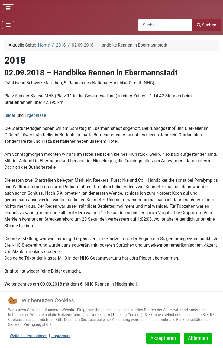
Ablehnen (198, 338)
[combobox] (165, 25)
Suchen (206, 25)
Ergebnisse (35, 115)
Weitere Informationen (28, 336)
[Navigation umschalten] (8, 8)
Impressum (60, 336)
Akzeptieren (163, 338)
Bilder (10, 115)
